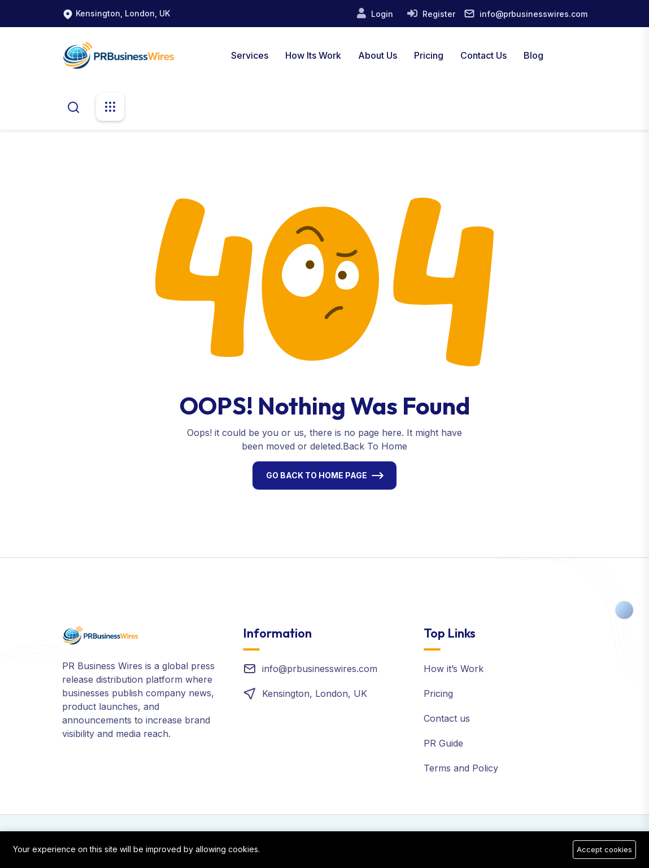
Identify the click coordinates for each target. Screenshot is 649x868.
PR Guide (443, 743)
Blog (533, 55)
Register (437, 14)
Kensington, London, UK (123, 13)
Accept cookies (604, 849)
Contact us (447, 718)
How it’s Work (454, 668)
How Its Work (313, 55)
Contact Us (483, 55)
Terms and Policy (461, 768)
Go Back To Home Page (316, 475)
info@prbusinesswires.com (533, 14)
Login (381, 14)
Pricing (428, 55)
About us (377, 55)
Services (249, 55)
